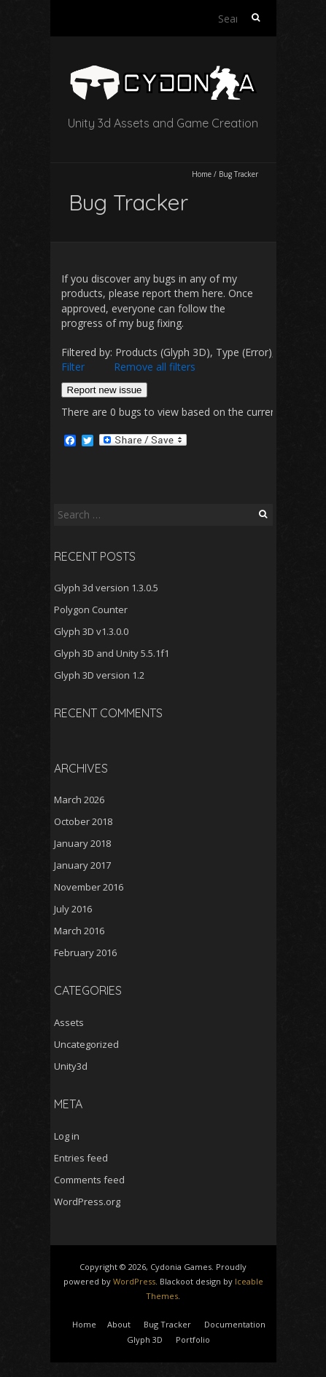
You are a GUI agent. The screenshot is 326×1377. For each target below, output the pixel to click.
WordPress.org (87, 1201)
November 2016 (88, 886)
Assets (69, 1022)
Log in (66, 1136)
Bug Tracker (167, 1324)
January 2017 (82, 865)
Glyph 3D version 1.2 (99, 675)
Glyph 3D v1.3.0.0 (91, 631)
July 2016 (73, 908)
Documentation (234, 1324)
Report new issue (104, 389)
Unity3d (71, 1066)
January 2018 (82, 843)
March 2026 (79, 799)
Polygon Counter (91, 609)
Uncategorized (86, 1044)
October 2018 (83, 821)
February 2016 (85, 952)
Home (201, 174)
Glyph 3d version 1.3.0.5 (106, 587)
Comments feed (89, 1179)
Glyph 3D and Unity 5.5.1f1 (111, 653)
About (119, 1324)
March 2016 (79, 930)
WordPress (134, 1281)
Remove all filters (154, 367)
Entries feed (81, 1157)
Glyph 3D (145, 1339)
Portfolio (193, 1339)
